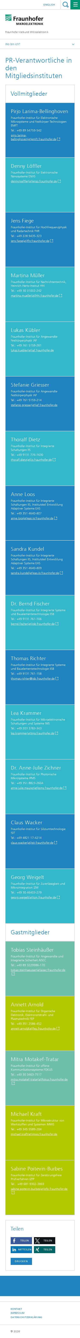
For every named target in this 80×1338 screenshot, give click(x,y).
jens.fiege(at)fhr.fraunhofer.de (30, 241)
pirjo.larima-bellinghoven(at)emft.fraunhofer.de (33, 137)
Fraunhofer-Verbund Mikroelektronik (26, 32)
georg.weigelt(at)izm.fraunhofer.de (33, 897)
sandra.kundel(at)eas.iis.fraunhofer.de (35, 573)
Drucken (21, 1261)
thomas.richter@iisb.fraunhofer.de (33, 678)
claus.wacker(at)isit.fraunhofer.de (32, 843)
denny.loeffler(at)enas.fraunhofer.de (34, 181)
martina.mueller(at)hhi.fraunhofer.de (34, 295)
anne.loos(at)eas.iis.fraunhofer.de (32, 518)
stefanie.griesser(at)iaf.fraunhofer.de (34, 405)
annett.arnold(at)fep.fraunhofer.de (33, 1028)
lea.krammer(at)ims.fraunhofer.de (32, 733)
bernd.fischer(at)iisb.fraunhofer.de (33, 624)
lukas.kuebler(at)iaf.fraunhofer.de (32, 350)
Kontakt (16, 1309)
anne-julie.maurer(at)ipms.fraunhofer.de (37, 788)
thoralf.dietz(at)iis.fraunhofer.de (31, 460)
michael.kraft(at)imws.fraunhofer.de (34, 1134)
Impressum (17, 1313)
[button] (21, 1240)
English (49, 4)
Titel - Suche (65, 4)
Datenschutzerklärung (26, 1317)
